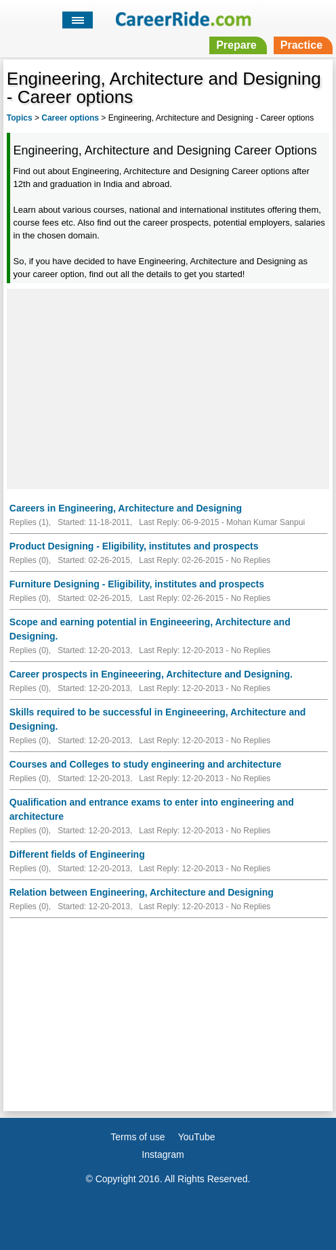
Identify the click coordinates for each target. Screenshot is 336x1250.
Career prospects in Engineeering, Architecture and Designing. (151, 674)
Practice (301, 45)
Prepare (236, 45)
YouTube (196, 1136)
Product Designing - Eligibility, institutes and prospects (134, 546)
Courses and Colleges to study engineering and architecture (145, 764)
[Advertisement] (168, 387)
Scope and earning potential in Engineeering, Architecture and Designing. (150, 629)
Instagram (163, 1154)
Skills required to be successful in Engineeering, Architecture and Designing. (157, 719)
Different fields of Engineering (77, 854)
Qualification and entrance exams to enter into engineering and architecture (151, 809)
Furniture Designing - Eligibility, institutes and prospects (136, 584)
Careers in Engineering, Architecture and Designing (125, 508)
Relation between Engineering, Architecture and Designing (141, 892)
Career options (70, 118)
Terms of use (137, 1136)
